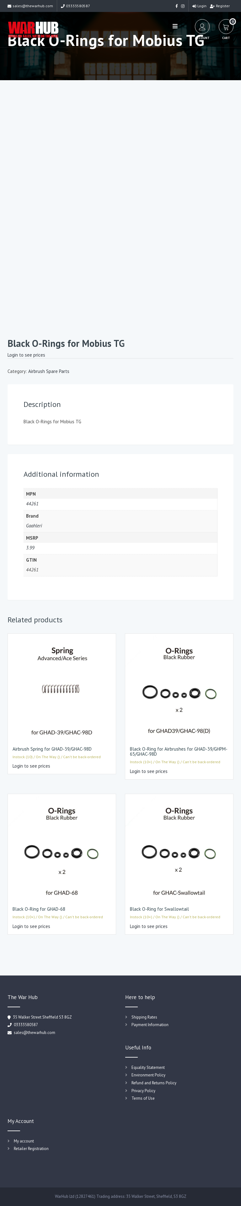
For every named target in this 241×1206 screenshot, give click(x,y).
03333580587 (75, 5)
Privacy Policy (143, 1090)
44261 (32, 504)
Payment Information (150, 1024)
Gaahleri (34, 526)
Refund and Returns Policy (153, 1083)
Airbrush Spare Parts (48, 371)
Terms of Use (143, 1098)
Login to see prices (26, 355)
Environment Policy (148, 1075)
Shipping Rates (144, 1017)
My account (24, 1141)
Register (220, 5)
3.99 (30, 548)
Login (199, 5)
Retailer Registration (31, 1148)
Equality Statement (148, 1067)
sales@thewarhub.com (30, 5)
